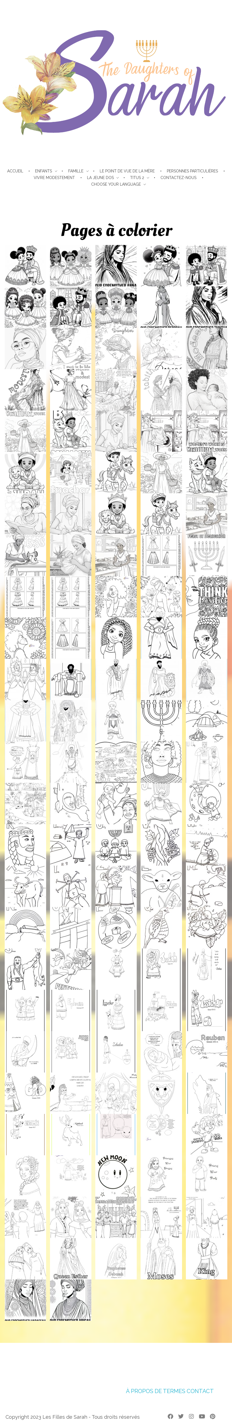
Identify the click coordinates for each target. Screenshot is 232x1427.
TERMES (174, 1391)
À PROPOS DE (144, 1391)
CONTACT (200, 1391)
